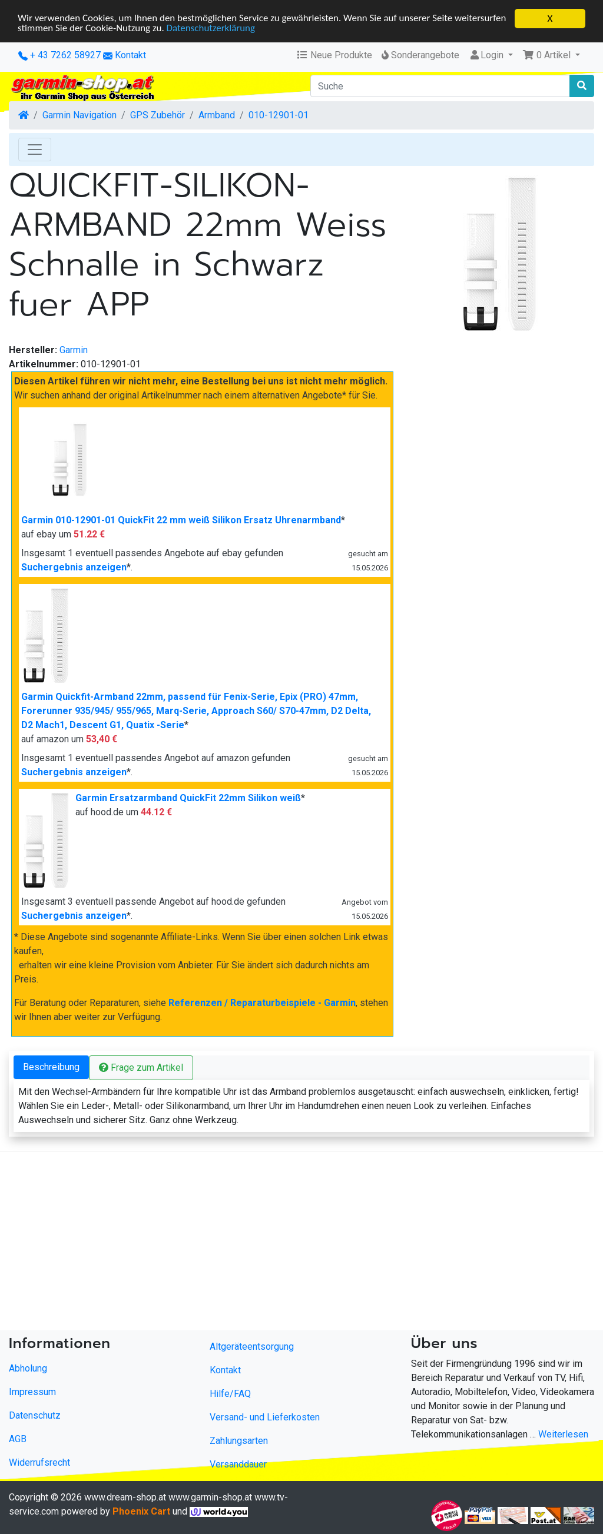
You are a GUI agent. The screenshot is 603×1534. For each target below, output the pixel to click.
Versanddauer (238, 1464)
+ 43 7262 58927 (59, 55)
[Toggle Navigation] (34, 149)
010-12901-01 (279, 115)
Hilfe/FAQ (230, 1393)
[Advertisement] (301, 1243)
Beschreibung (51, 1067)
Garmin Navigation (79, 115)
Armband (216, 115)
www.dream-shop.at (125, 1497)
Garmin (73, 350)
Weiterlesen (563, 1434)
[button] (551, 55)
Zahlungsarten (239, 1440)
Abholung (28, 1368)
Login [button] (487, 55)
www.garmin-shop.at (210, 1497)
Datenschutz (35, 1415)
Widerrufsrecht (39, 1462)
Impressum (32, 1391)
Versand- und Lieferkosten (265, 1417)
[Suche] (440, 86)
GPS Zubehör (157, 115)
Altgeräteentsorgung (252, 1346)
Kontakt (130, 55)
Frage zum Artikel (141, 1067)
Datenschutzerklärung (211, 29)
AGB (17, 1439)
